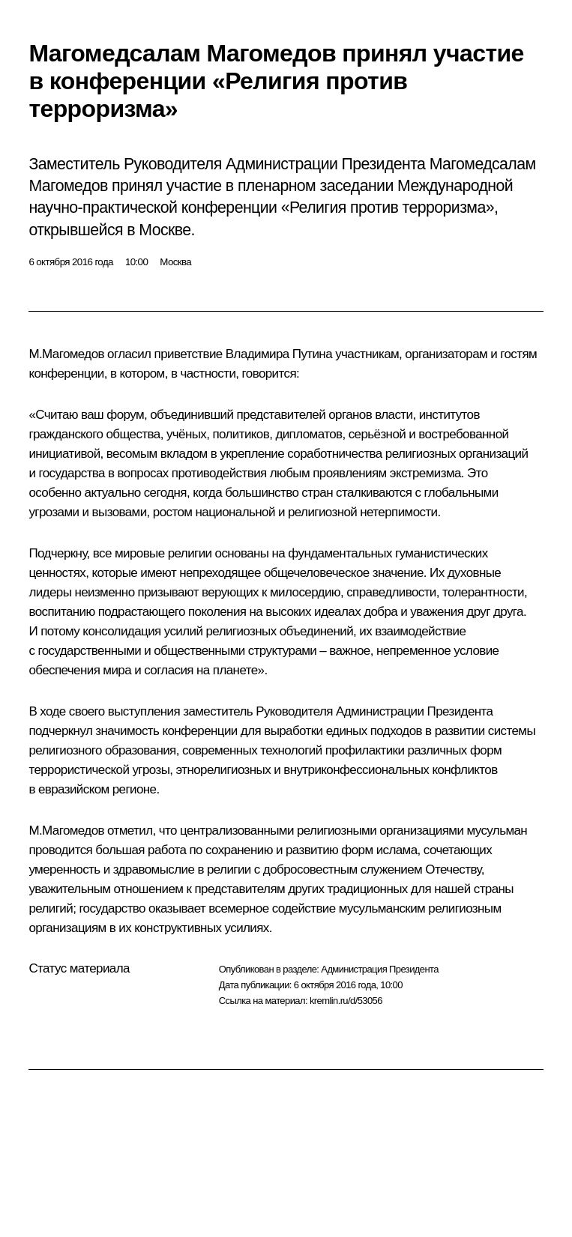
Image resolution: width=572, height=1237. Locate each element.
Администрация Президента (380, 969)
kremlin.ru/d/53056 (346, 1000)
